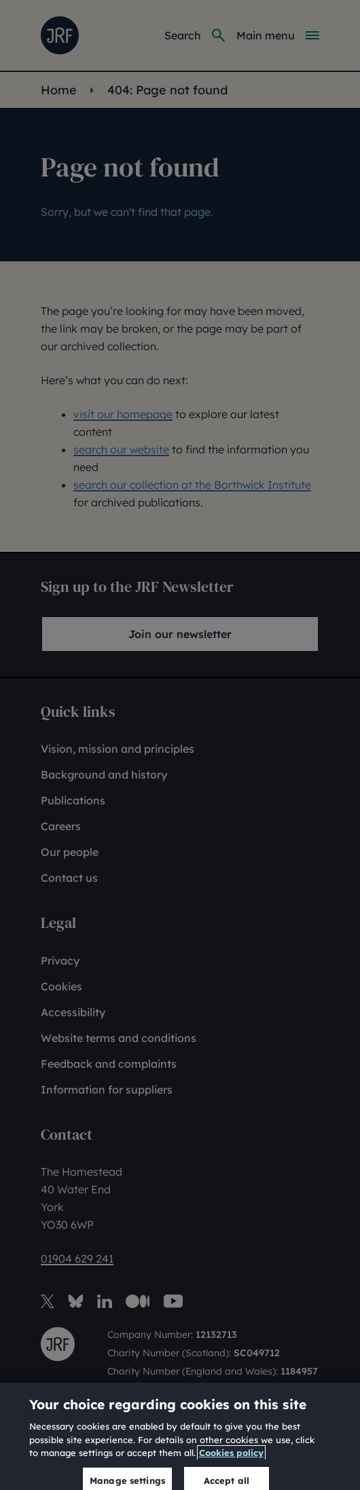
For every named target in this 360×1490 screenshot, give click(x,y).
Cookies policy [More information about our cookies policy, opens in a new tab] (231, 1468)
